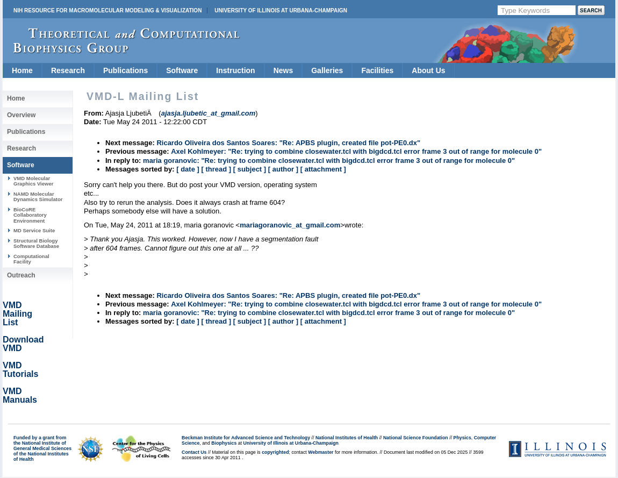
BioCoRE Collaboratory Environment (30, 215)
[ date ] (187, 169)
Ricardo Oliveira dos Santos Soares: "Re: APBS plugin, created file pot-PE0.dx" (288, 143)
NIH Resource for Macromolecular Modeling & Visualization (107, 10)
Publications (125, 70)
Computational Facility (31, 259)
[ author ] (283, 169)
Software (182, 70)
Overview (21, 115)
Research (68, 70)
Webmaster (320, 452)
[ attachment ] (323, 169)
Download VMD (23, 344)
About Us (428, 70)
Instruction (235, 70)
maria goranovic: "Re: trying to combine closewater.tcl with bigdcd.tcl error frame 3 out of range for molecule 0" (329, 160)
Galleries (327, 70)
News (283, 70)
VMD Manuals (20, 395)
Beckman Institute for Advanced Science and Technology (246, 437)
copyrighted (275, 452)
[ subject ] (249, 169)
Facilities (377, 70)
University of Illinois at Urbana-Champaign (280, 10)
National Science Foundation (415, 437)
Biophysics (223, 443)
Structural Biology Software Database (36, 243)
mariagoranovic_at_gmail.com (290, 225)
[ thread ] (216, 169)
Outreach (21, 275)
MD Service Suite (34, 230)
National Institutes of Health (346, 437)
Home (22, 70)
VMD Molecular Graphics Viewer (33, 181)
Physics (462, 437)
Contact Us (194, 452)
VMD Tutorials (20, 370)
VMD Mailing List (17, 314)
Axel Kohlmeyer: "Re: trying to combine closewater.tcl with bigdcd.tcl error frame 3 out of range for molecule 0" (356, 151)
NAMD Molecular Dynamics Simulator (38, 196)
